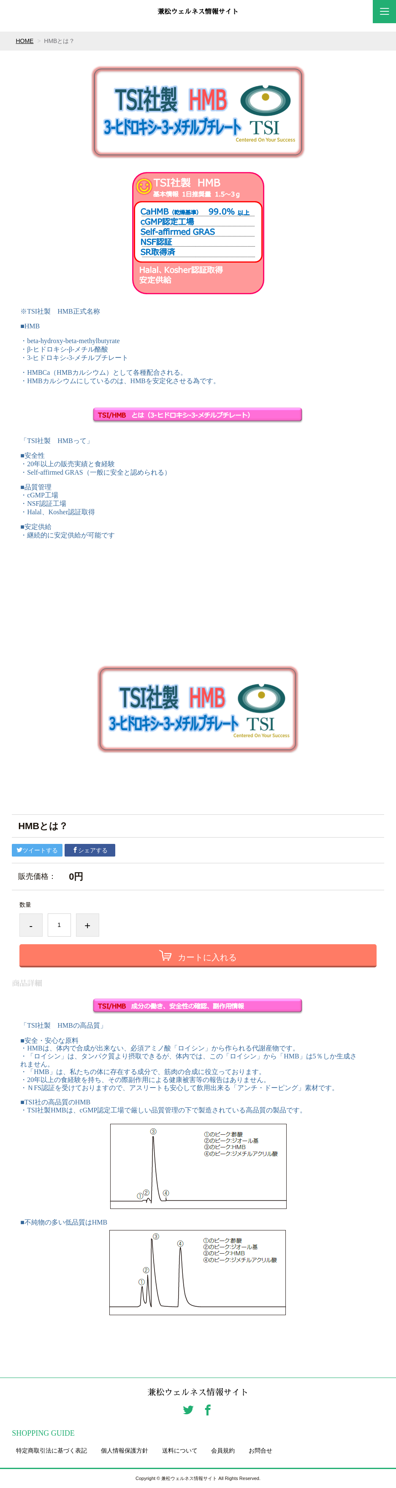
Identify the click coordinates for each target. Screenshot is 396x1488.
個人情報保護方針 (124, 1450)
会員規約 (223, 1450)
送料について (180, 1450)
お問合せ (260, 1450)
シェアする (90, 850)
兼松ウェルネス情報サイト (198, 11)
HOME (25, 41)
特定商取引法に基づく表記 (51, 1450)
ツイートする (37, 850)
